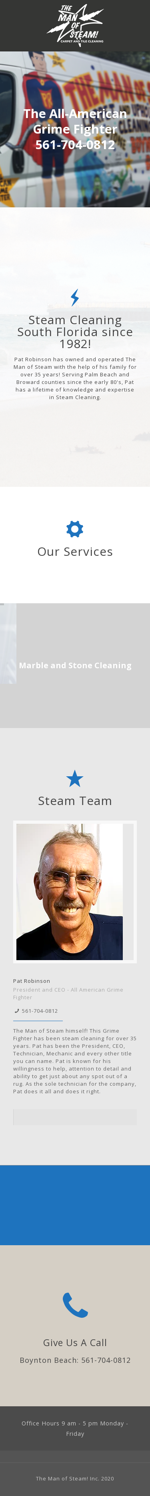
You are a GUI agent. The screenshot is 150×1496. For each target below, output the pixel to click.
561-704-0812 (40, 1010)
